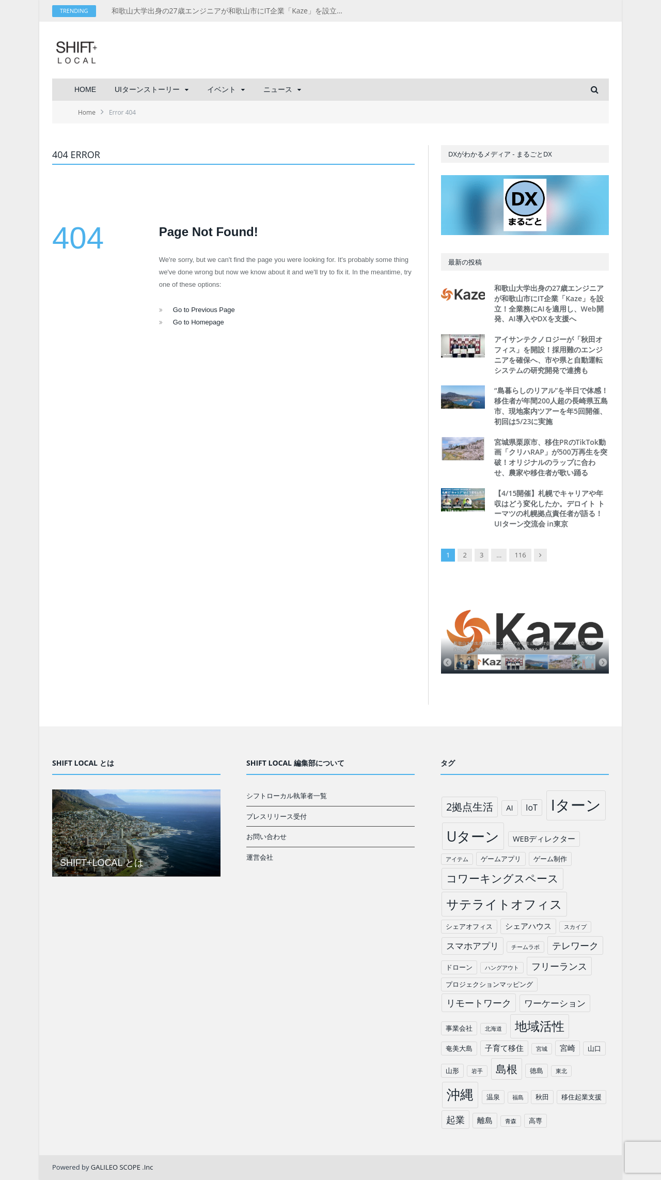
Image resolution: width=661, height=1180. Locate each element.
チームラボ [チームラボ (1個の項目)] (525, 947)
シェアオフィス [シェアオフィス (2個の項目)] (469, 926)
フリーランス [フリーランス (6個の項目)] (559, 966)
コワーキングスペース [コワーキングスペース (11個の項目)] (502, 878)
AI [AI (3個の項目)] (509, 807)
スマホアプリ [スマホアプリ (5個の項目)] (472, 946)
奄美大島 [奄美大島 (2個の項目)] (459, 1048)
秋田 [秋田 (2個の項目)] (542, 1096)
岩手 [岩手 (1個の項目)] (477, 1071)
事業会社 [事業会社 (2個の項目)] (459, 1028)
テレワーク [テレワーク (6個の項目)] (575, 945)
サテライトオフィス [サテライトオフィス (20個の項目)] (504, 903)
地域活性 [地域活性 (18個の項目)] (539, 1026)
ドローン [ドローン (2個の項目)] (459, 967)
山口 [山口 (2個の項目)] (594, 1048)
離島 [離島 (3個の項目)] (485, 1120)
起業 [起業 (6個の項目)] (455, 1119)
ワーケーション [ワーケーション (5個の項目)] (555, 1003)
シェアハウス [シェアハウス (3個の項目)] (528, 926)
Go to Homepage (198, 322)
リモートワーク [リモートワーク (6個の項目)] (478, 1003)
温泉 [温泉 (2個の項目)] (493, 1096)
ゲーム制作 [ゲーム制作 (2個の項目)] (550, 858)
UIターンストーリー (147, 89)
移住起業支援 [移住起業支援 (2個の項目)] (581, 1096)
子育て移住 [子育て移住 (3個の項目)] (504, 1048)
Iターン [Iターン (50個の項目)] (576, 805)
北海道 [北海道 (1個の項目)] (493, 1028)
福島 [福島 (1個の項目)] (518, 1097)
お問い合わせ (266, 836)
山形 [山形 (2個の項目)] (452, 1070)
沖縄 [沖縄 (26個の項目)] (460, 1094)
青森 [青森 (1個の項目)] (510, 1121)
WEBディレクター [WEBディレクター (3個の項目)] (544, 838)
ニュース (277, 89)
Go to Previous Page (204, 310)
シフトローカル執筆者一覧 (286, 795)
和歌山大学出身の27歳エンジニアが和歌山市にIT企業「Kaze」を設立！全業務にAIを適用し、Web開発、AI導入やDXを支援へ (230, 10)
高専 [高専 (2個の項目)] (535, 1120)
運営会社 (259, 857)
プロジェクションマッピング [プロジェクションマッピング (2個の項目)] (489, 984)
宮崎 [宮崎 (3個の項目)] (567, 1048)
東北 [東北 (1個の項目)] (561, 1071)
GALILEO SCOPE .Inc (122, 1167)
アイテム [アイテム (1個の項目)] (457, 859)
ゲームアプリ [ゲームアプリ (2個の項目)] (501, 858)
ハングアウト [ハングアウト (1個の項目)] (502, 967)
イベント (221, 89)
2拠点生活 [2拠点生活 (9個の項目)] (469, 807)
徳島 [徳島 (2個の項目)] (536, 1070)
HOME (85, 89)
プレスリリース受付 (276, 816)
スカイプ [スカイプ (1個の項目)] (575, 926)
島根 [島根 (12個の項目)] (506, 1068)
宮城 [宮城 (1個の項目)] (541, 1048)
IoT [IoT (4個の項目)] (532, 807)
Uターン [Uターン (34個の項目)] (473, 836)
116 (520, 555)
